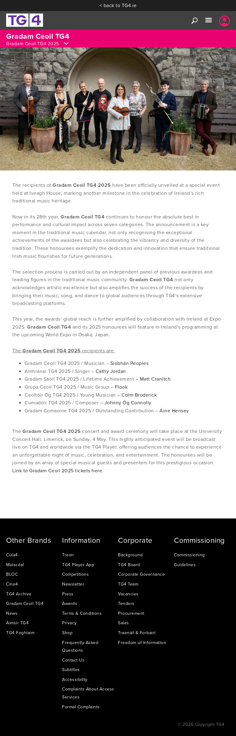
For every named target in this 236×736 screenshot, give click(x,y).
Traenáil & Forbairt (137, 633)
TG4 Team (128, 584)
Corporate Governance (141, 574)
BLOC (12, 574)
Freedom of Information (142, 642)
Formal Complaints (81, 707)
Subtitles (71, 669)
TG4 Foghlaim (20, 633)
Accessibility (75, 679)
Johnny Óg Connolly (127, 402)
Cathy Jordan (111, 371)
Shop (67, 633)
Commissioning (189, 555)
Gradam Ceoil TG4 (24, 603)
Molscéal (15, 565)
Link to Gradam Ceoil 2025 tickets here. (58, 470)
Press (68, 594)
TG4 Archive (19, 594)
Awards (69, 603)
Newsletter (73, 584)
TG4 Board (129, 565)
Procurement (131, 613)
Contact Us (73, 660)
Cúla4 (12, 555)
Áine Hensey (174, 410)
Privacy (69, 623)
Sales (123, 623)
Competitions (75, 574)
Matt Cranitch (155, 378)
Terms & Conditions (82, 613)
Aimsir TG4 (17, 623)
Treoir (68, 555)
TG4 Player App (78, 565)
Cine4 (12, 584)
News (12, 613)
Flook (121, 386)
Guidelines (185, 565)
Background (130, 555)
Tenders (126, 603)
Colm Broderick (139, 394)
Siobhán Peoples (129, 363)
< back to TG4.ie (118, 5)
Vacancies (128, 594)
